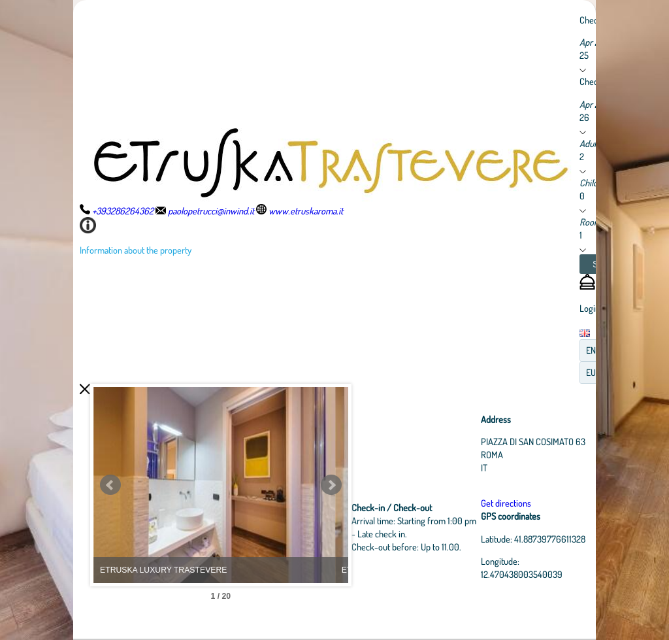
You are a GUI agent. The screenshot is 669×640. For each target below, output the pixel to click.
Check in (595, 19)
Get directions (507, 503)
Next (337, 485)
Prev (110, 485)
